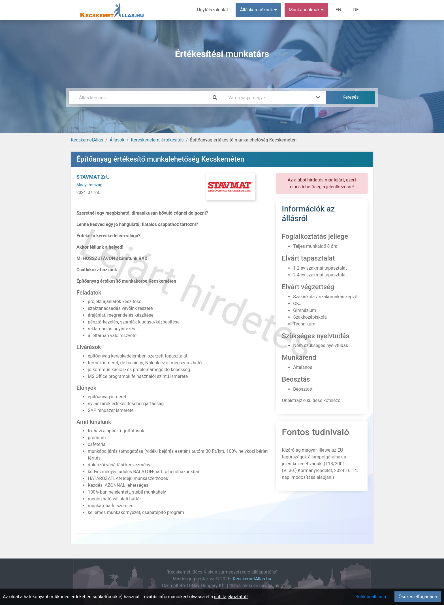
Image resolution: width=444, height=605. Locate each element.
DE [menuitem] (356, 9)
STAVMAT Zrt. (92, 177)
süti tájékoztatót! (231, 596)
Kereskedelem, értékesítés (157, 140)
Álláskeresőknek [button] (258, 9)
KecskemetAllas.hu (252, 578)
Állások (117, 140)
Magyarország (89, 185)
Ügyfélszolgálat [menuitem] (212, 9)
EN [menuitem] (338, 9)
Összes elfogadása (418, 596)
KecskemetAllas (87, 140)
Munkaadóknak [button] (306, 9)
